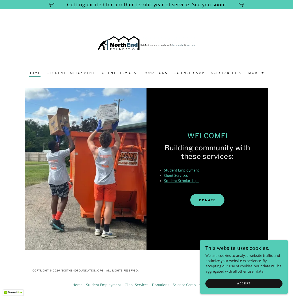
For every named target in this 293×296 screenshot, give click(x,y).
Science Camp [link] (189, 73)
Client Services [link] (119, 73)
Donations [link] (155, 73)
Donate (207, 200)
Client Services (176, 175)
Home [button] (77, 284)
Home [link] (35, 73)
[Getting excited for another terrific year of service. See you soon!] (146, 4)
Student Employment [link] (71, 73)
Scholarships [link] (226, 73)
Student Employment (181, 170)
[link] (146, 42)
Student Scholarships (181, 180)
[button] (256, 72)
